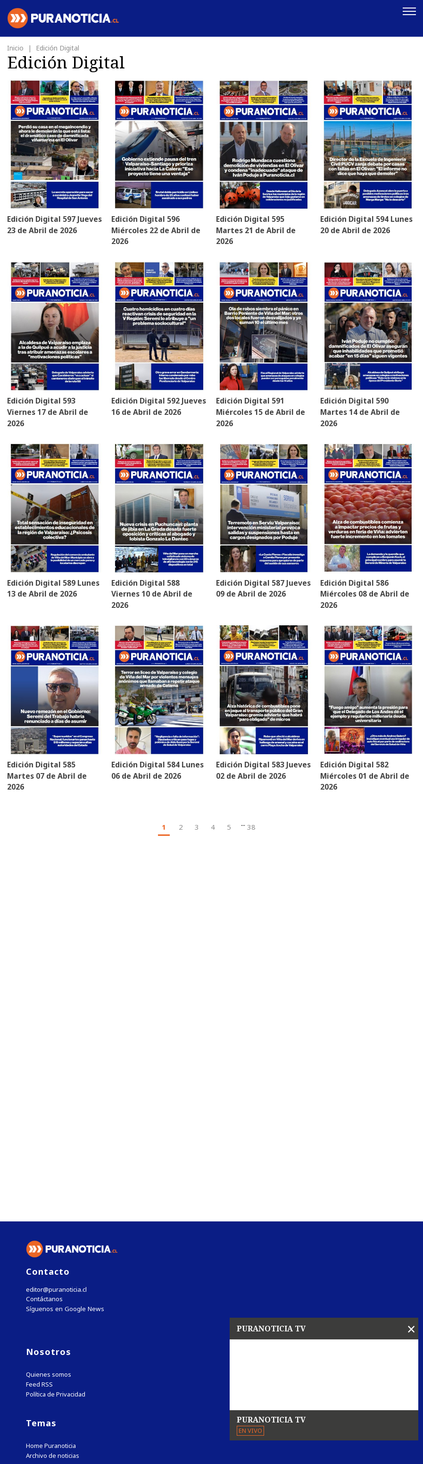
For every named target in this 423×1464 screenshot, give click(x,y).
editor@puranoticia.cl (56, 1095)
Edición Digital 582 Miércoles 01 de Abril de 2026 (365, 777)
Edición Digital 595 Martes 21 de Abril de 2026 (256, 229)
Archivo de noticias (52, 1261)
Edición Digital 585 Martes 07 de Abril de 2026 (47, 777)
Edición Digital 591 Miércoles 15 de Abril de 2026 (261, 412)
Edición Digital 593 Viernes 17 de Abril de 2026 (47, 412)
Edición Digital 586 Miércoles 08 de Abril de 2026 (365, 595)
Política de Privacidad (55, 1200)
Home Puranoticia (51, 1251)
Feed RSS (39, 1190)
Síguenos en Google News (64, 1114)
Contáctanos (43, 1105)
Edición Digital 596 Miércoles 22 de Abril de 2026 (156, 229)
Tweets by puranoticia (66, 1289)
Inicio (16, 46)
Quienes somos (48, 1180)
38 (251, 828)
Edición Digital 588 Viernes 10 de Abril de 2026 (151, 595)
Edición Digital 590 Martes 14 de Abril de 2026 (360, 412)
